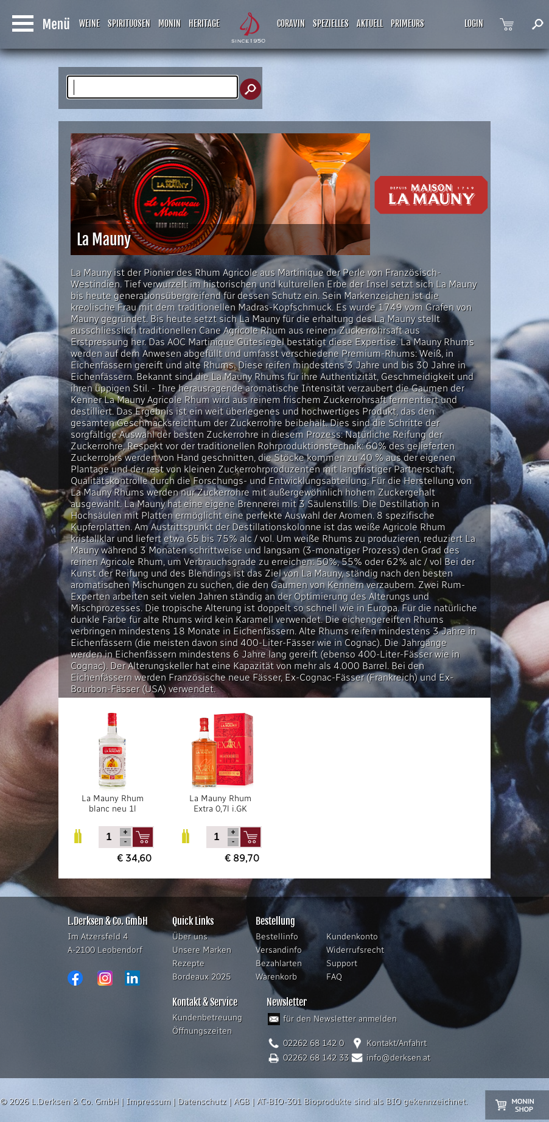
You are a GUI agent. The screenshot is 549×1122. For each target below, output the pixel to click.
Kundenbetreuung (207, 1017)
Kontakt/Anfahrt (396, 1043)
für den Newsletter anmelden (340, 1019)
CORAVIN (291, 23)
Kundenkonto (352, 936)
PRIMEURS (407, 23)
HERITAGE (204, 23)
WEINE (89, 23)
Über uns (190, 936)
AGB (242, 1101)
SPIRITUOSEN (129, 23)
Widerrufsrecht (355, 950)
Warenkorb (276, 977)
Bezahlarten (279, 963)
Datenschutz (202, 1101)
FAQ (334, 977)
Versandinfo (279, 950)
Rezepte (188, 963)
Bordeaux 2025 (201, 977)
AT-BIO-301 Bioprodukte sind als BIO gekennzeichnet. (362, 1101)
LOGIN (473, 23)
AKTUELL (370, 23)
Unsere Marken (201, 950)
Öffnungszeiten (202, 1031)
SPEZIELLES (331, 23)
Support (341, 963)
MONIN (169, 23)
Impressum (148, 1101)
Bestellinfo (277, 936)
